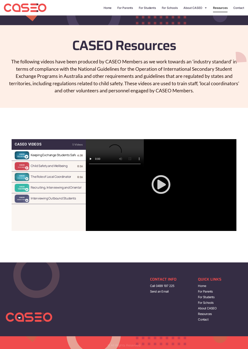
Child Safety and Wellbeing (49, 166)
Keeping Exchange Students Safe (53, 155)
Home (108, 8)
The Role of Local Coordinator (51, 176)
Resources (220, 8)
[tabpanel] (161, 185)
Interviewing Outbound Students (53, 198)
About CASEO (195, 7)
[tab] (49, 155)
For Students (147, 8)
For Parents (125, 8)
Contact (238, 8)
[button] (161, 185)
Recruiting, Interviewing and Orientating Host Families (56, 187)
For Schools (170, 8)
